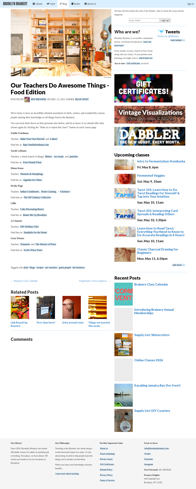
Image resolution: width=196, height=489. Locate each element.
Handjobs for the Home (35, 232)
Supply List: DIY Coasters (152, 410)
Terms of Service (107, 480)
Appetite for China (32, 180)
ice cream (58, 156)
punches (74, 156)
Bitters (48, 156)
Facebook (148, 459)
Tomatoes (25, 244)
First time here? (46, 322)
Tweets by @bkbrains (168, 36)
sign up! (165, 20)
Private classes (106, 459)
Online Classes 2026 (148, 360)
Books (75, 4)
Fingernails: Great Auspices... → (95, 281)
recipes (39, 267)
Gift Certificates (107, 464)
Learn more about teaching (67, 474)
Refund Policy (106, 470)
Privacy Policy (106, 475)
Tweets (172, 31)
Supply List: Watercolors (152, 335)
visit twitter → (178, 40)
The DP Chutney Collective (37, 197)
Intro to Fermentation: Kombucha (161, 161)
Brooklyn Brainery (15, 3)
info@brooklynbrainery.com (156, 448)
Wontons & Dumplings (31, 174)
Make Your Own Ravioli (32, 139)
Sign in (190, 4)
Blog (63, 4)
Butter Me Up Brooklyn (35, 215)
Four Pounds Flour (32, 162)
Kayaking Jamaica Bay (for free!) (157, 385)
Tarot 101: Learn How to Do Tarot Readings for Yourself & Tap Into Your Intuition (158, 193)
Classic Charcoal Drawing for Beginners (157, 250)
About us (104, 448)
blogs (32, 267)
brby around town (72, 322)
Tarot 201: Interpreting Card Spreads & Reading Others (157, 212)
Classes (37, 4)
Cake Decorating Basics (32, 209)
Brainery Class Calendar (151, 284)
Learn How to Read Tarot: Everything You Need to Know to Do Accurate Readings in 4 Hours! (161, 231)
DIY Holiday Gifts (29, 226)
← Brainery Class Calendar (24, 281)
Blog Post (82, 99)
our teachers (51, 267)
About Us (90, 4)
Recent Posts (127, 277)
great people (65, 267)
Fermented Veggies (151, 175)
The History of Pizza (46, 244)
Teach (51, 4)
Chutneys (64, 191)
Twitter (147, 454)
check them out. (146, 58)
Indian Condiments (29, 191)
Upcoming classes (131, 154)
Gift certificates (133, 63)
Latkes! (53, 139)
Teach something (107, 454)
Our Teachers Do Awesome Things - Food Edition (60, 89)
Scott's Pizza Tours (33, 250)
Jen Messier (38, 99)
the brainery (79, 267)
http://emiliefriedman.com (36, 144)
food (26, 267)
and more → (179, 265)
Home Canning (48, 191)
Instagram (148, 464)
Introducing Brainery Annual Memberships (154, 311)
